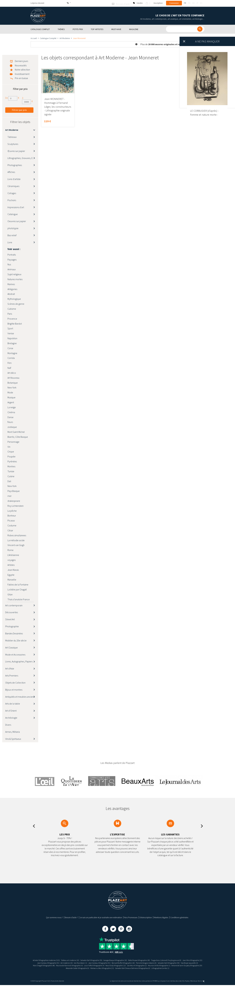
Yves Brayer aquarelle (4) (77, 964)
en (189, 3)
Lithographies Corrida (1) (138, 970)
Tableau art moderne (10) (74, 959)
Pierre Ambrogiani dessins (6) (186, 962)
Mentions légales (161, 916)
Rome (10, 549)
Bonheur (11, 514)
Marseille (11, 578)
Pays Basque (13, 490)
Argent (10, 401)
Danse (10, 416)
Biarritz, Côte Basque (17, 436)
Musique (11, 396)
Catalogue (12, 213)
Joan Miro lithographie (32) (47, 962)
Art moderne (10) (94, 962)
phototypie (12, 227)
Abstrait (11, 293)
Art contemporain (13, 604)
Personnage (13, 441)
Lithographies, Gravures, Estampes (22, 157)
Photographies (14, 164)
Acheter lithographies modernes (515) (47, 959)
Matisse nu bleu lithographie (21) (176, 967)
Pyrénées (12, 460)
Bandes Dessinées (14, 632)
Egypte (10, 574)
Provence (12, 318)
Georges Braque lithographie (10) (127, 959)
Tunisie (10, 470)
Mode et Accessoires (15, 653)
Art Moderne (64, 37)
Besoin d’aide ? (71, 916)
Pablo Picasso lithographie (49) (155, 959)
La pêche (12, 510)
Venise (10, 332)
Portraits (11, 254)
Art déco (11, 372)
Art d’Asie (9, 667)
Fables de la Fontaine (17, 583)
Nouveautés (21, 64)
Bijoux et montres (13, 689)
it (197, 3)
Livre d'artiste (14, 178)
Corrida (11, 357)
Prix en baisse (21, 77)
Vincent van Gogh (15, 544)
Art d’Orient (10, 710)
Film (9, 362)
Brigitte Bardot (14, 323)
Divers (8, 724)
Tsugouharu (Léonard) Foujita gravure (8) (187, 959)
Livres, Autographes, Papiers (19, 660)
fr (185, 3)
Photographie (12, 625)
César (10, 529)
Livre (9, 241)
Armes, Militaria (12, 731)
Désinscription (146, 916)
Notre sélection (22, 68)
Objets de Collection (15, 681)
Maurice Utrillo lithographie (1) (82, 967)
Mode (10, 391)
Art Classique (11, 646)
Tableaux (12, 136)
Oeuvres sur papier (16, 220)
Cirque (10, 450)
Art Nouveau (13, 377)
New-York (11, 485)
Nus (9, 263)
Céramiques (13, 185)
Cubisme (11, 308)
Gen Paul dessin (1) (110, 962)
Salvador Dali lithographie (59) (99, 959)
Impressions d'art (15, 206)
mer (9, 495)
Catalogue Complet (48, 37)
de (193, 3)
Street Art (10, 618)
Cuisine (10, 475)
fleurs (10, 421)
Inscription (158, 3)
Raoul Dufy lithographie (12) (183, 964)
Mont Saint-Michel (16, 431)
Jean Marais (13, 569)
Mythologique (14, 298)
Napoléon (12, 337)
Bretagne (12, 342)
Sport (10, 327)
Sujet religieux (14, 273)
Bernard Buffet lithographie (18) (160, 962)
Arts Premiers (11, 674)
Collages (11, 192)
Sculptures (12, 143)
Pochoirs (11, 199)
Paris (9, 313)
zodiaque (12, 426)
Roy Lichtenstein (15, 505)
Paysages (11, 258)
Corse (10, 347)
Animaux (11, 268)
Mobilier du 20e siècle (16, 639)
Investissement (22, 73)
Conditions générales (179, 916)
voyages (11, 559)
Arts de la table (12, 702)
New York (11, 387)
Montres (11, 465)
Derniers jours (21, 60)
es (201, 3)
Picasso (11, 519)
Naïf (9, 367)
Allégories (12, 288)
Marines (11, 283)
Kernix (201, 983)
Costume (11, 524)
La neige (11, 406)
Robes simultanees (16, 534)
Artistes (11, 564)
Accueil (34, 37)
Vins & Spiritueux (13, 738)
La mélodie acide (16, 539)
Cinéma (11, 411)
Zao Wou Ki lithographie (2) (57, 967)
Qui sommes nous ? (54, 916)
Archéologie (11, 717)
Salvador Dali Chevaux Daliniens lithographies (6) (106, 970)
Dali (9, 480)
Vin (8, 446)
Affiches (11, 171)
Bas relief (11, 234)
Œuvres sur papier (16, 150)
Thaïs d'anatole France (18, 598)
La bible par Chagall (17, 588)
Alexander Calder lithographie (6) (147, 967)
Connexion (174, 3)
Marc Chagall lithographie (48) (101, 964)
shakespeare (13, 500)
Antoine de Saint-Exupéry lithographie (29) (114, 967)
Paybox (187, 983)
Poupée (11, 455)
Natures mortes (14, 278)
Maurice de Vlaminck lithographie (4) (130, 964)
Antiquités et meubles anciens (19, 696)
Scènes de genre (15, 303)
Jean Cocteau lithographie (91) (73, 962)
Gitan (10, 593)
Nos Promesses (130, 916)
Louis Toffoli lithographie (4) (158, 964)
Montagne (12, 352)
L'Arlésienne (13, 554)
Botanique (12, 382)
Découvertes (11, 611)
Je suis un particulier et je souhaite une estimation (101, 916)
